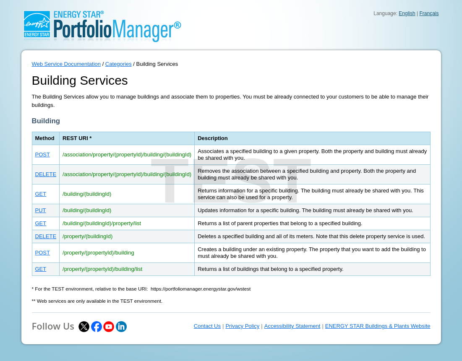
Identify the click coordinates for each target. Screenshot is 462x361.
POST (42, 154)
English (407, 13)
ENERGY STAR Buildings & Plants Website (378, 326)
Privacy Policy (242, 326)
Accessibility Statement (292, 326)
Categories (118, 64)
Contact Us (207, 326)
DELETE (46, 174)
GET (41, 194)
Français (429, 13)
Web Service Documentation (66, 64)
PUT (40, 210)
